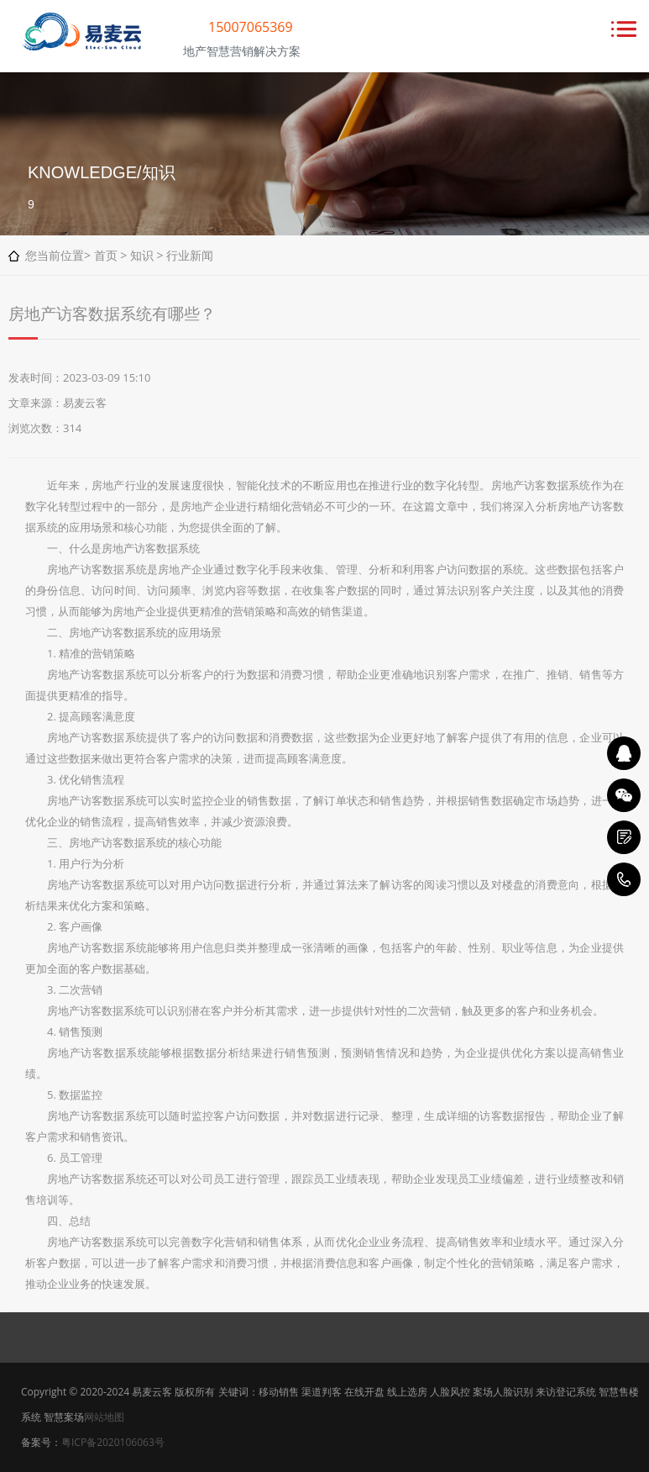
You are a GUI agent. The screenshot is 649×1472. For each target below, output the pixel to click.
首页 (106, 255)
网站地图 (104, 1417)
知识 (142, 255)
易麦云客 (85, 402)
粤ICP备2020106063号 (113, 1442)
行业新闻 (189, 255)
